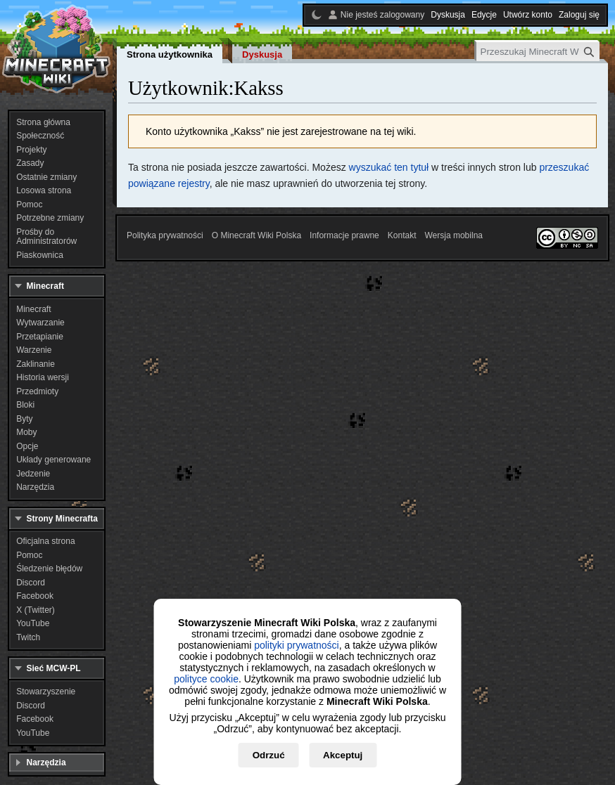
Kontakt (402, 235)
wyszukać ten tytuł (389, 167)
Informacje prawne (344, 235)
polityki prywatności (296, 645)
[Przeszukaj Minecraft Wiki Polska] (538, 51)
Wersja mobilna (454, 235)
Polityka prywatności (165, 235)
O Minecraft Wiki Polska (256, 235)
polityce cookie (206, 679)
